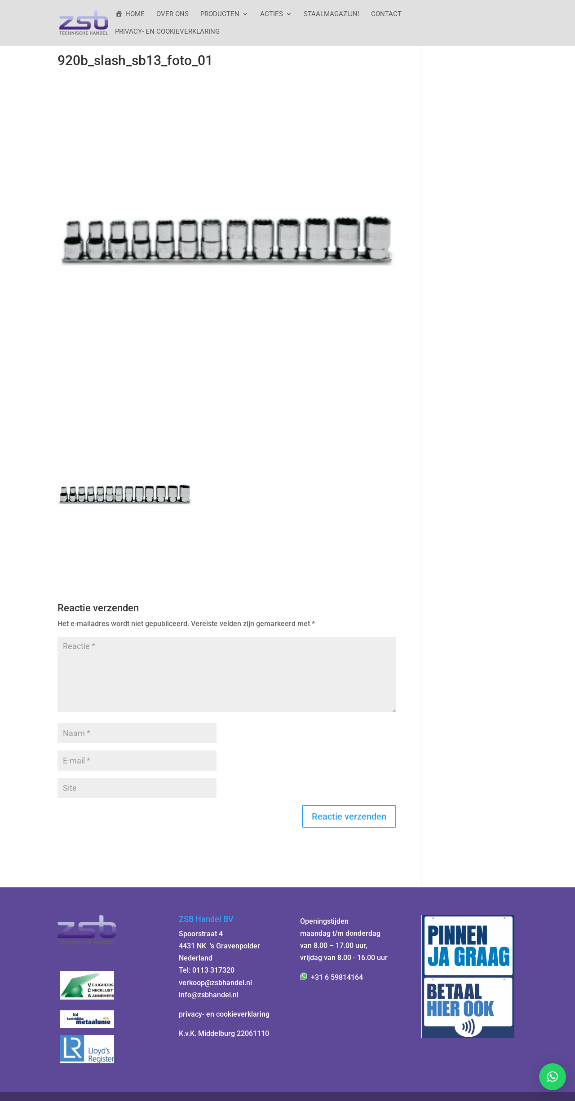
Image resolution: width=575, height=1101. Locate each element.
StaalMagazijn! (331, 14)
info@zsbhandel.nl (209, 995)
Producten (219, 14)
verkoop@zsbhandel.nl (215, 982)
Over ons (172, 14)
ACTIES (271, 14)
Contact (386, 14)
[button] (552, 1076)
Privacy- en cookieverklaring (167, 31)
